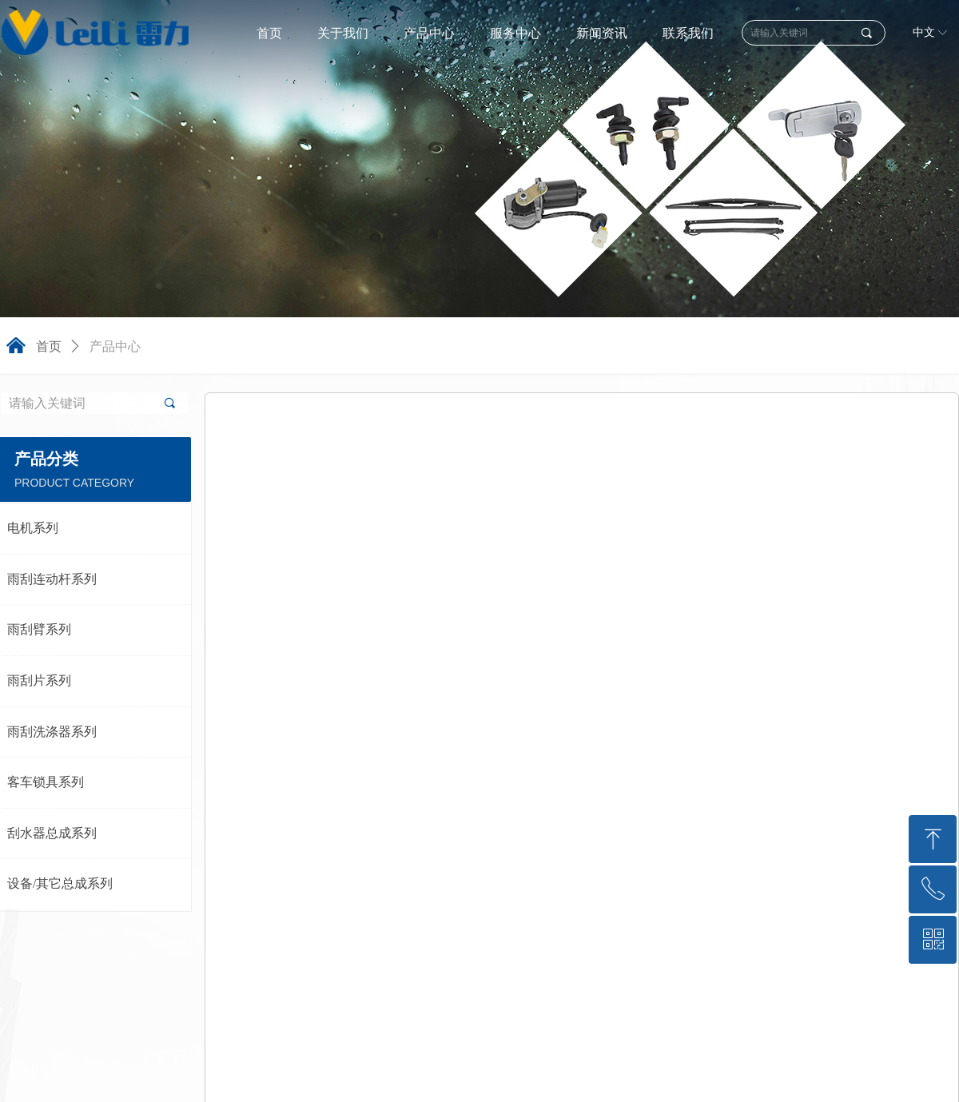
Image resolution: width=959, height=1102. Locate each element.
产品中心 (115, 346)
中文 (924, 32)
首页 (49, 346)
